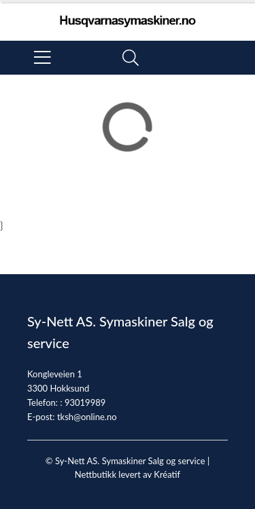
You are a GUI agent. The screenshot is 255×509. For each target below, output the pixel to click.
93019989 (85, 402)
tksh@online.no (87, 416)
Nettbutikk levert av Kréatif (127, 474)
